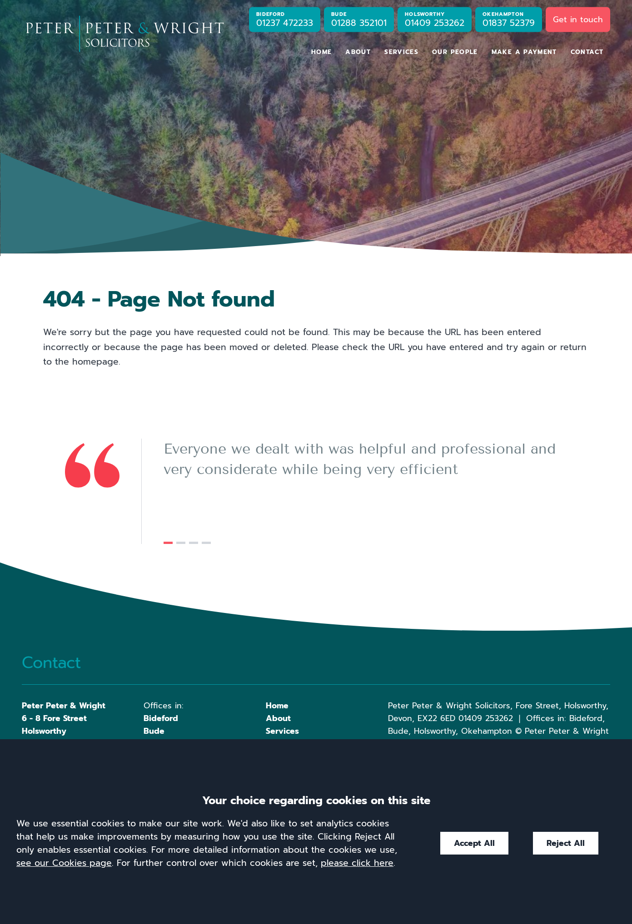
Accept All (474, 843)
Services (401, 52)
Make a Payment (524, 52)
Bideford (161, 718)
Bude (154, 731)
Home (321, 52)
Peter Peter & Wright (63, 706)
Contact (587, 52)
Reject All (566, 843)
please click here (357, 863)
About (358, 52)
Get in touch (578, 19)
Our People (455, 52)
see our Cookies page (64, 863)
